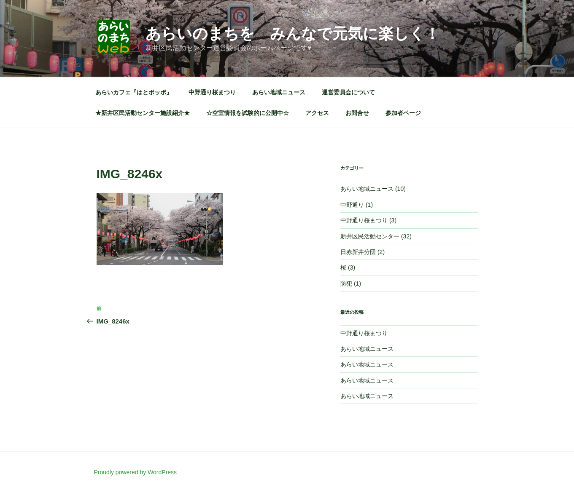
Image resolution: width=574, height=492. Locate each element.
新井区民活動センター (369, 236)
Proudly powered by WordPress (135, 472)
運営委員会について (348, 92)
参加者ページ (403, 113)
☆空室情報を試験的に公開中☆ (247, 113)
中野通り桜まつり (212, 92)
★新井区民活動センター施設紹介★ (142, 113)
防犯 (346, 283)
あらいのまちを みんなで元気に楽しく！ (293, 33)
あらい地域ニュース (278, 92)
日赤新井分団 (358, 252)
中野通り (352, 204)
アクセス (317, 113)
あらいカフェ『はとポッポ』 (133, 92)
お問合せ (357, 113)
